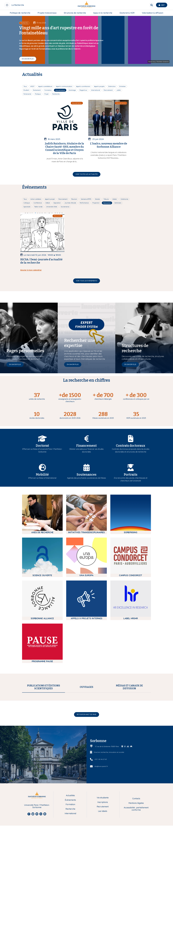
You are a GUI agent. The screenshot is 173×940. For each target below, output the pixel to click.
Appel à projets (99, 86)
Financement (86, 446)
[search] (151, 5)
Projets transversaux (47, 13)
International (95, 90)
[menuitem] (20, 13)
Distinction (112, 86)
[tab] (43, 687)
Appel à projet (50, 199)
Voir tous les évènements (86, 281)
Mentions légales (136, 900)
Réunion (74, 199)
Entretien (122, 86)
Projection (96, 203)
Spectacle (27, 207)
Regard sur (83, 90)
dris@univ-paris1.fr (101, 863)
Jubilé (119, 90)
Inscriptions (102, 899)
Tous (25, 86)
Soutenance (65, 207)
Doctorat (42, 446)
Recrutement (108, 90)
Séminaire (117, 203)
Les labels (102, 908)
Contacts (136, 895)
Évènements (70, 896)
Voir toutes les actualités (86, 174)
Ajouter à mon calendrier (31, 270)
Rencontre (107, 203)
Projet (46, 94)
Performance (84, 203)
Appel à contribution (83, 86)
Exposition (57, 203)
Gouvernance (60, 90)
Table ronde (38, 207)
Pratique (38, 94)
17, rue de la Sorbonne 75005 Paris (107, 843)
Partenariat (27, 94)
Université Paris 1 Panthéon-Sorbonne (37, 903)
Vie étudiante (103, 894)
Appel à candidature (45, 86)
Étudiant (26, 90)
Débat (48, 203)
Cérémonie (124, 199)
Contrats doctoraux (130, 446)
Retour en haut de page (86, 811)
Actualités (70, 892)
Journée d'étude (70, 203)
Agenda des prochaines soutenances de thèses (86, 478)
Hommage (72, 90)
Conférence (38, 203)
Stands (97, 199)
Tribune (106, 199)
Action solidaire (35, 199)
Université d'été (51, 207)
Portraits (130, 475)
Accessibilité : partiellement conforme (136, 905)
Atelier (114, 199)
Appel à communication (64, 86)
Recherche (56, 94)
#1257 (32, 86)
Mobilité (42, 475)
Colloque (27, 203)
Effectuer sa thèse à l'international (42, 478)
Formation (48, 90)
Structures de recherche (75, 13)
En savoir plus (28, 59)
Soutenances (86, 475)
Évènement (37, 90)
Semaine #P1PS (86, 199)
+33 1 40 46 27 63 (100, 856)
